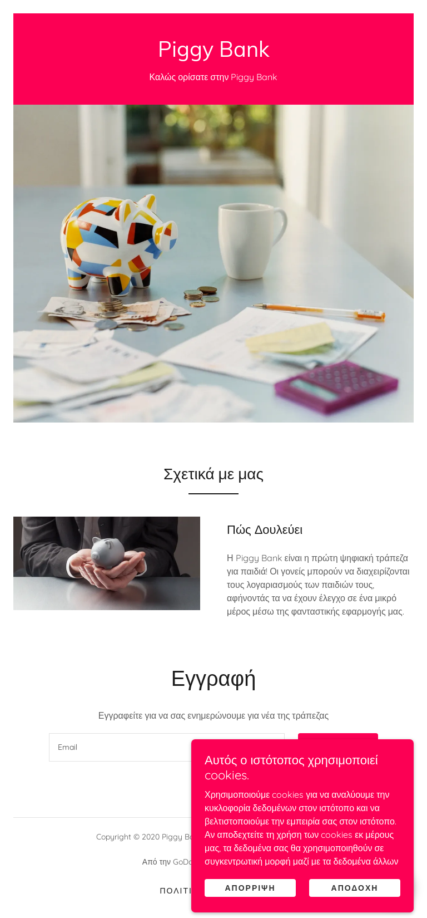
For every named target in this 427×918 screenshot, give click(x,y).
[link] (213, 53)
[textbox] (167, 747)
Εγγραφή (338, 748)
